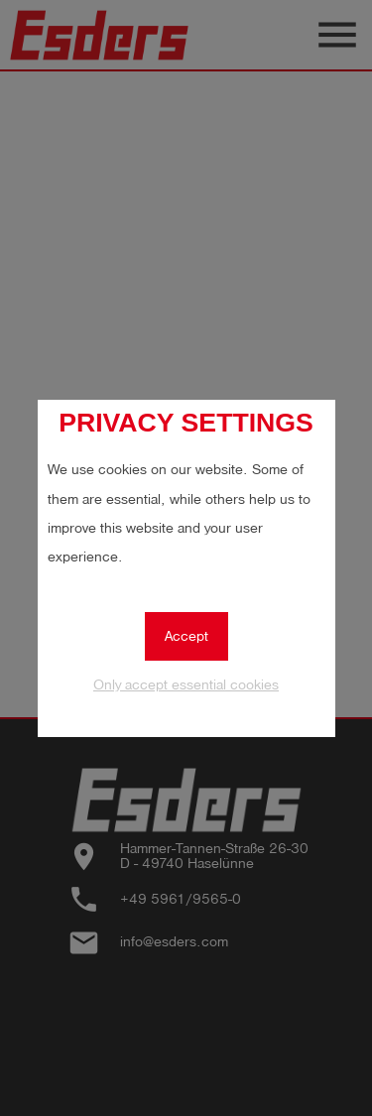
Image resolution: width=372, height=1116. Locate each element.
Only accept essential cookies (186, 685)
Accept (186, 636)
